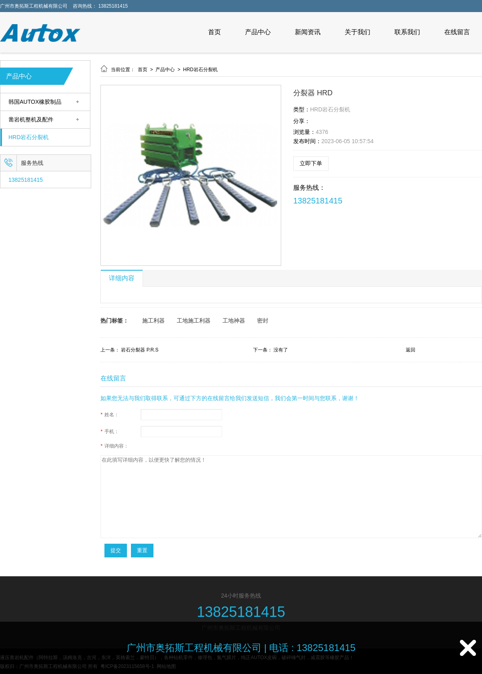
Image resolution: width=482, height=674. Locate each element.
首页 (214, 32)
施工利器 (153, 320)
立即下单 (311, 163)
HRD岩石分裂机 (28, 137)
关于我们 (357, 32)
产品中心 (258, 32)
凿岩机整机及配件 (30, 119)
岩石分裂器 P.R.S (139, 350)
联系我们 (407, 32)
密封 (262, 320)
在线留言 (457, 32)
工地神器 (234, 320)
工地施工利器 (193, 320)
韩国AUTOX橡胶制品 (34, 102)
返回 (410, 350)
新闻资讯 (308, 32)
